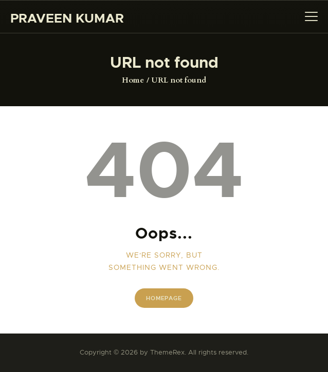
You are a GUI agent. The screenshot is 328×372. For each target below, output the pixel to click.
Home (133, 80)
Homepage (163, 298)
